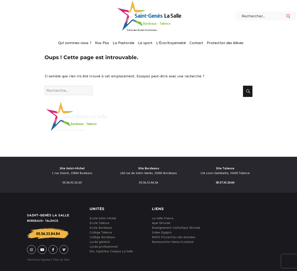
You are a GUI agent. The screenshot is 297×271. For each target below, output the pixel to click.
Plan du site (61, 259)
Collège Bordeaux (102, 237)
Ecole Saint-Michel (103, 218)
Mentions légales (38, 259)
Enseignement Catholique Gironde (176, 227)
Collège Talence (101, 232)
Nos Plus (102, 43)
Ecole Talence (99, 223)
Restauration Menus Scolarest (173, 242)
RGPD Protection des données (173, 237)
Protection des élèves (225, 43)
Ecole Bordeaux (101, 227)
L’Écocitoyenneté (171, 43)
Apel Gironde (161, 223)
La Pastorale (123, 43)
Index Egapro (162, 232)
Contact (196, 43)
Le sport (145, 43)
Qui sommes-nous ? (74, 43)
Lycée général (100, 242)
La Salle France (162, 218)
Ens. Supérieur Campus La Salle (111, 251)
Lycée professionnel (104, 246)
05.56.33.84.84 (48, 233)
